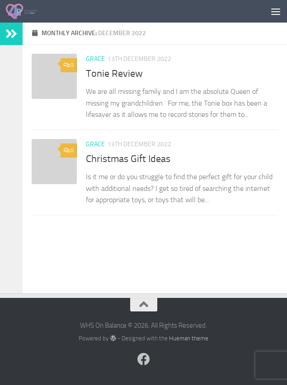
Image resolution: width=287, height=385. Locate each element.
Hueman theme (188, 338)
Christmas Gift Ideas (128, 159)
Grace (95, 59)
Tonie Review (114, 73)
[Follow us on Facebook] (143, 359)
